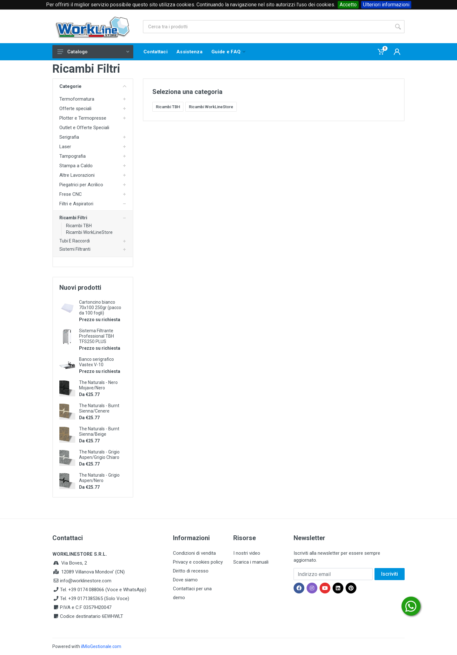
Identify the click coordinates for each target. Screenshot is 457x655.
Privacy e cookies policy (198, 562)
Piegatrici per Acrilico (81, 185)
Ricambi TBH (79, 225)
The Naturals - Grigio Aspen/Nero (99, 478)
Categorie (92, 86)
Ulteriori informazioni (386, 5)
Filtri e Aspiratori (76, 204)
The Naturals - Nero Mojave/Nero (98, 385)
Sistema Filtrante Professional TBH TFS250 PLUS (96, 336)
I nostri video (246, 553)
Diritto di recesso (191, 571)
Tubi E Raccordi (74, 240)
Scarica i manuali (250, 562)
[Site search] (267, 26)
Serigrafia (69, 137)
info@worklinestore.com (85, 581)
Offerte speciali (75, 108)
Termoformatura (76, 99)
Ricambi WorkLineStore (89, 232)
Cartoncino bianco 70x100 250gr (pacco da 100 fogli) (100, 307)
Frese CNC (70, 194)
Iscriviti (389, 574)
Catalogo (93, 52)
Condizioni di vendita (194, 553)
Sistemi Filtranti (74, 249)
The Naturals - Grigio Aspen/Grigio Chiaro (99, 454)
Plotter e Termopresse (82, 118)
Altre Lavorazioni (77, 175)
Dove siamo (185, 580)
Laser (65, 146)
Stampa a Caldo (76, 166)
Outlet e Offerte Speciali (84, 127)
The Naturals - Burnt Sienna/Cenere (99, 408)
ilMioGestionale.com (101, 646)
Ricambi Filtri (73, 217)
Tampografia (72, 156)
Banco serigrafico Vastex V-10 (96, 362)
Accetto (348, 5)
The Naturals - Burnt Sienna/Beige (99, 431)
